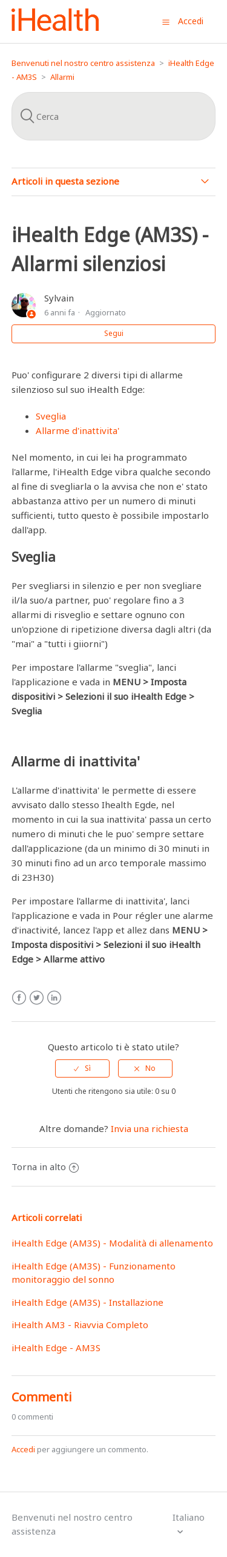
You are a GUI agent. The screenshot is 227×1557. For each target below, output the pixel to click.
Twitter (36, 998)
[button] (165, 21)
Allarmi (62, 76)
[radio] (82, 1068)
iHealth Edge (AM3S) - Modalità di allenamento (112, 1243)
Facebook (19, 998)
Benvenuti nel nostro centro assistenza (83, 63)
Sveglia (51, 416)
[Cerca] (114, 116)
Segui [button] (113, 333)
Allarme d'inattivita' (77, 430)
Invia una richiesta (149, 1128)
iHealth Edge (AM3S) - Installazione (87, 1302)
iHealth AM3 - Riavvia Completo (80, 1324)
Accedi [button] (190, 21)
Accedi (23, 1449)
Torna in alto (45, 1166)
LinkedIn (54, 998)
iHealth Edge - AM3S (56, 1347)
